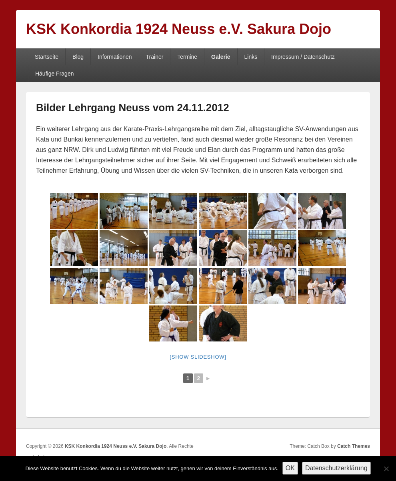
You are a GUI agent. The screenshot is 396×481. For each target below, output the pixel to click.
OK (290, 468)
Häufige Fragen (54, 73)
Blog (78, 57)
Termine (187, 57)
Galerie (220, 57)
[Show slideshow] (198, 357)
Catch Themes (353, 446)
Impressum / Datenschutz (303, 57)
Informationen (115, 57)
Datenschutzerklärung (336, 468)
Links (250, 57)
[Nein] (386, 469)
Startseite (46, 57)
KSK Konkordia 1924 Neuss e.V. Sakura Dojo (178, 29)
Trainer (155, 57)
